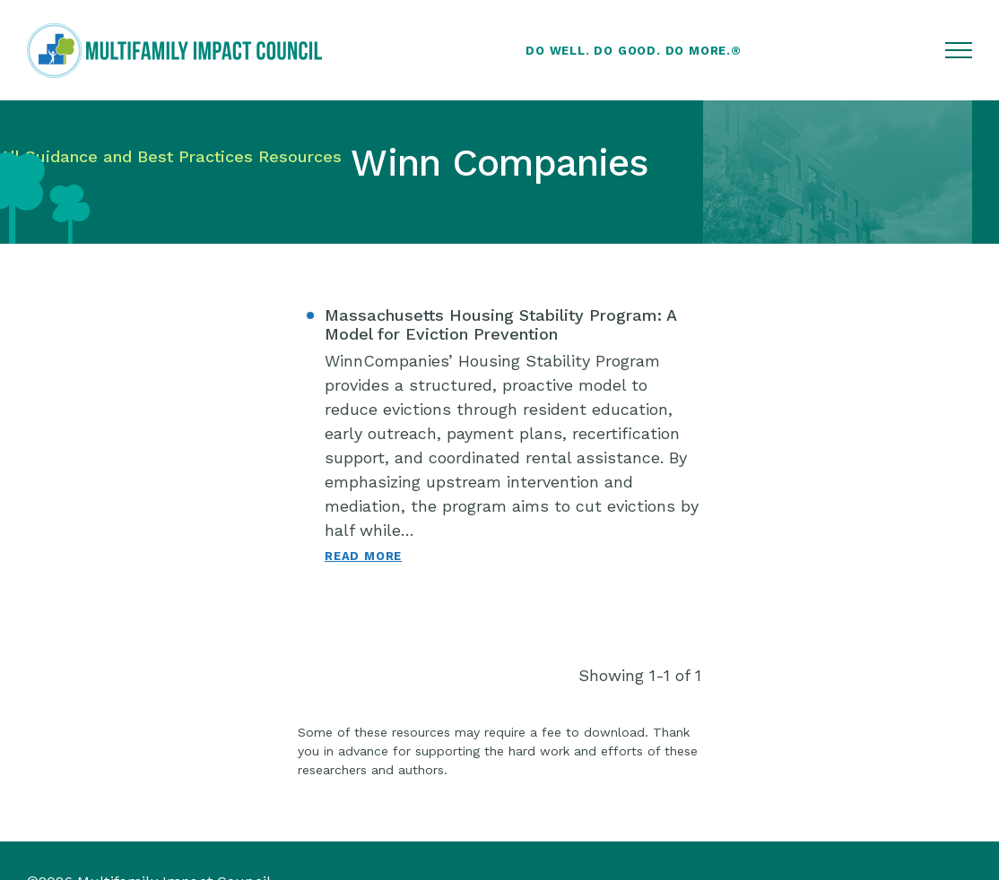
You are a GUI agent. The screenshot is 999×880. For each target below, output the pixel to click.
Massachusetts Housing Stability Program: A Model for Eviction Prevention (500, 325)
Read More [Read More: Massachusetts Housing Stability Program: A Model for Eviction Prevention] (363, 556)
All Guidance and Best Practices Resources (171, 156)
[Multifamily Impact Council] (174, 50)
